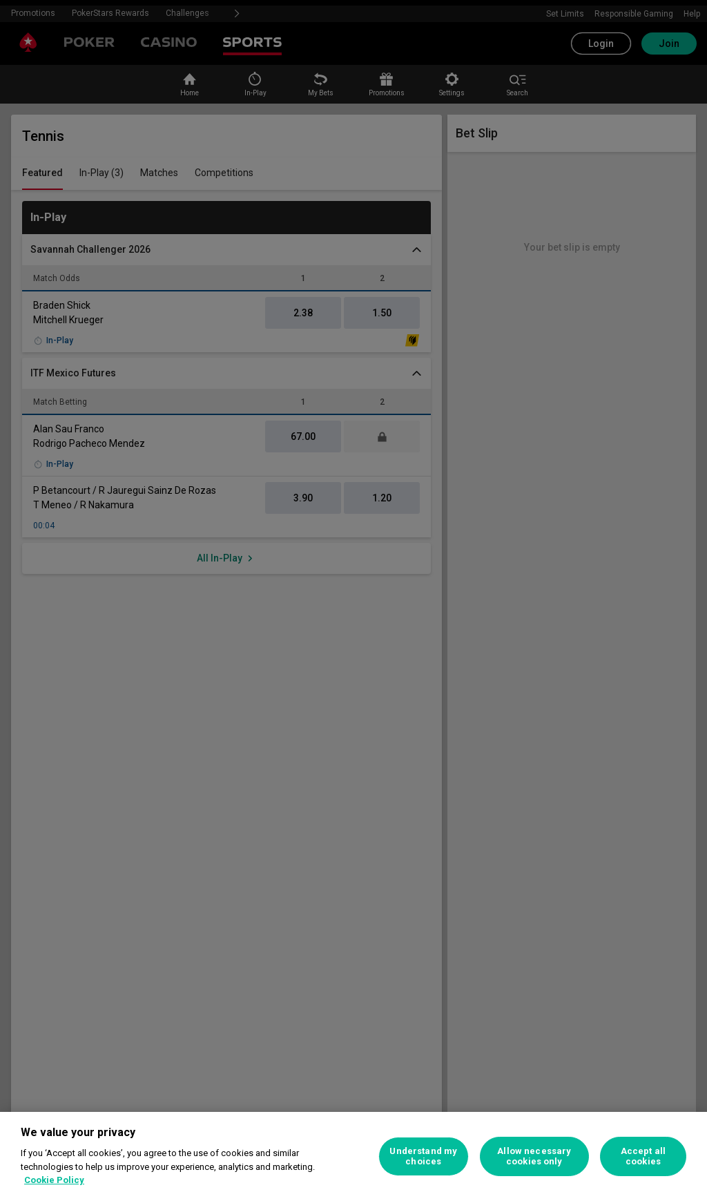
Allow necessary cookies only (534, 1156)
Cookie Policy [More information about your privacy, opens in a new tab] (54, 1180)
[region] (353, 1156)
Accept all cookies (643, 1156)
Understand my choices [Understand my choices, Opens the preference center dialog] (423, 1156)
